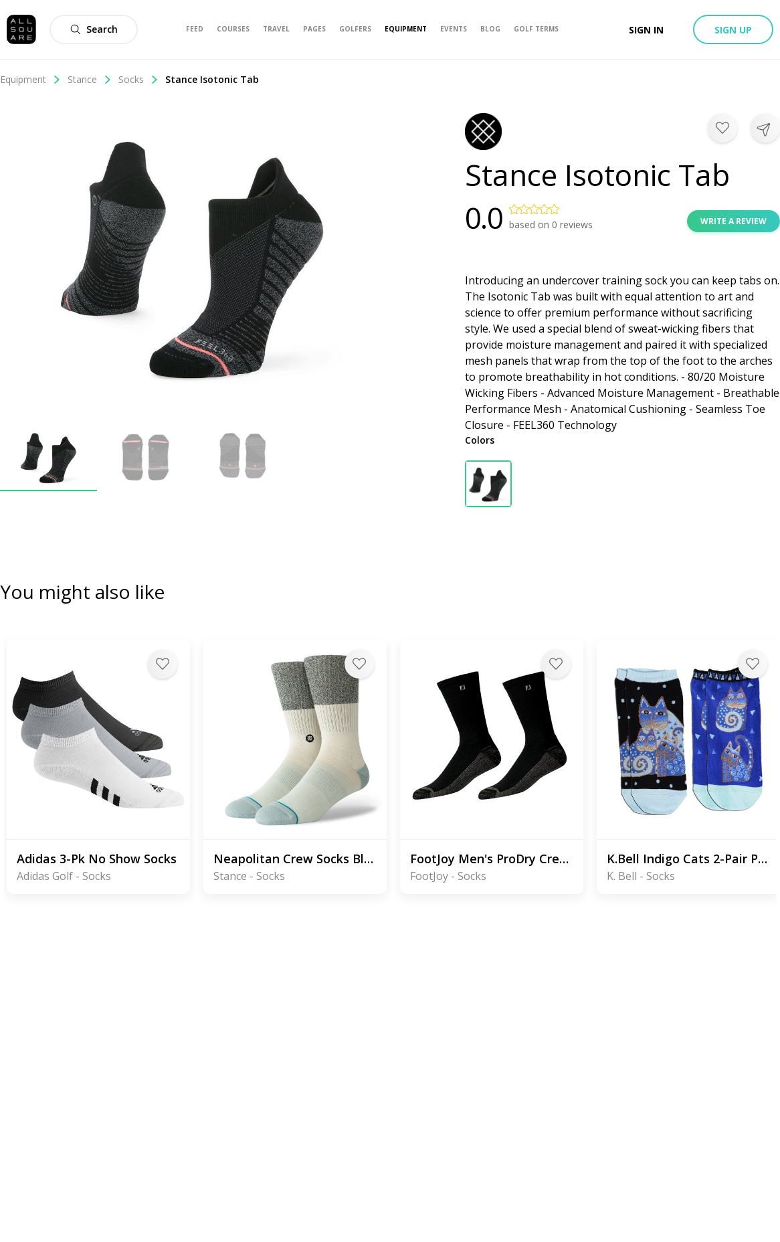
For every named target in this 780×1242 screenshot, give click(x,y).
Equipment (30, 79)
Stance (90, 79)
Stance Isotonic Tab (212, 79)
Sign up (733, 29)
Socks (138, 79)
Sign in (646, 29)
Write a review (733, 221)
